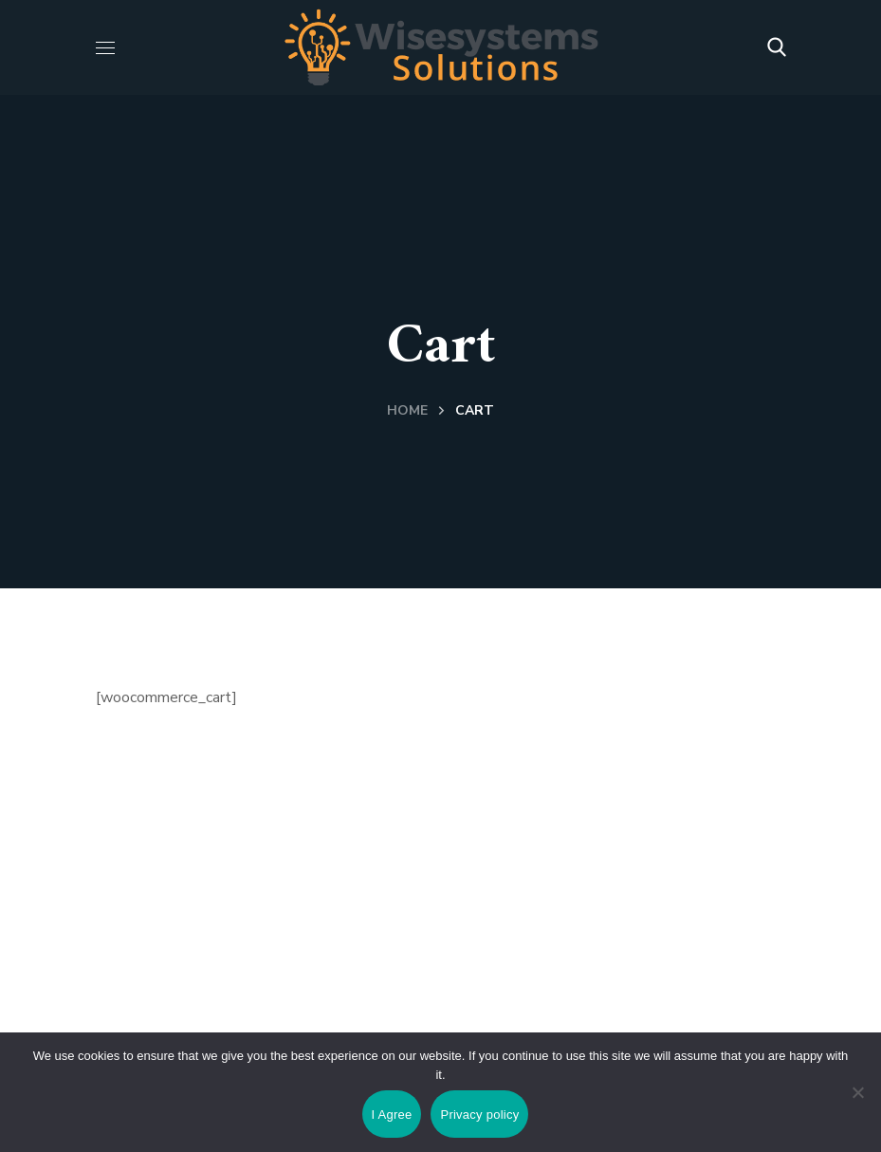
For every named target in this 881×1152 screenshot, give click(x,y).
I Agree (392, 1114)
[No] (857, 1092)
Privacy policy (479, 1114)
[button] (776, 47)
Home (407, 410)
